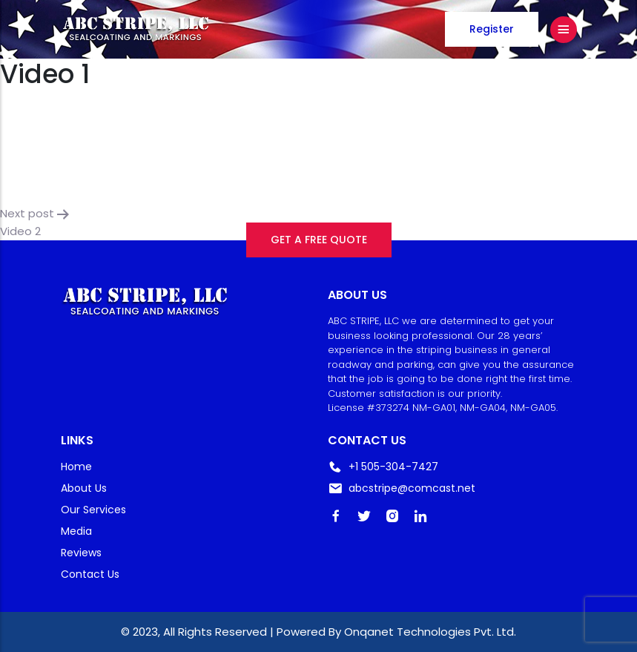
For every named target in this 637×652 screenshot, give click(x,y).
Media (76, 531)
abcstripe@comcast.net (401, 488)
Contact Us (90, 574)
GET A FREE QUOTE (319, 239)
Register (491, 29)
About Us (84, 488)
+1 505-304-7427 (383, 467)
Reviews (81, 552)
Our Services (93, 509)
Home (76, 466)
